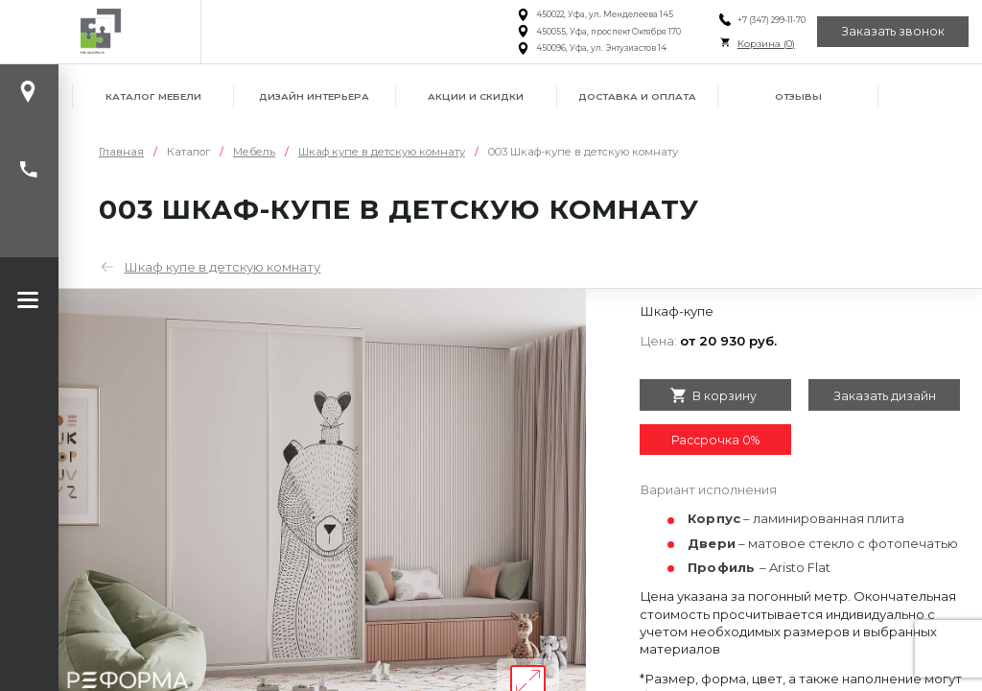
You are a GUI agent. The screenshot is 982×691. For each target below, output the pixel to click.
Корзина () (765, 43)
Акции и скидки (476, 96)
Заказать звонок (893, 31)
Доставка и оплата (637, 96)
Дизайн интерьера (314, 96)
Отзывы (798, 96)
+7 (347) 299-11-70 (770, 20)
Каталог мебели (153, 96)
